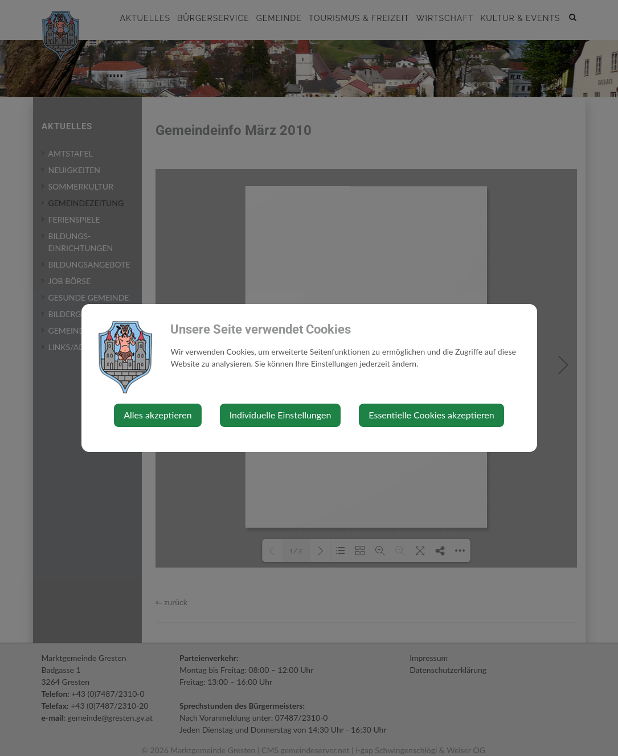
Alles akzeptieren (157, 414)
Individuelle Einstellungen (280, 414)
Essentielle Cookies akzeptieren (431, 414)
